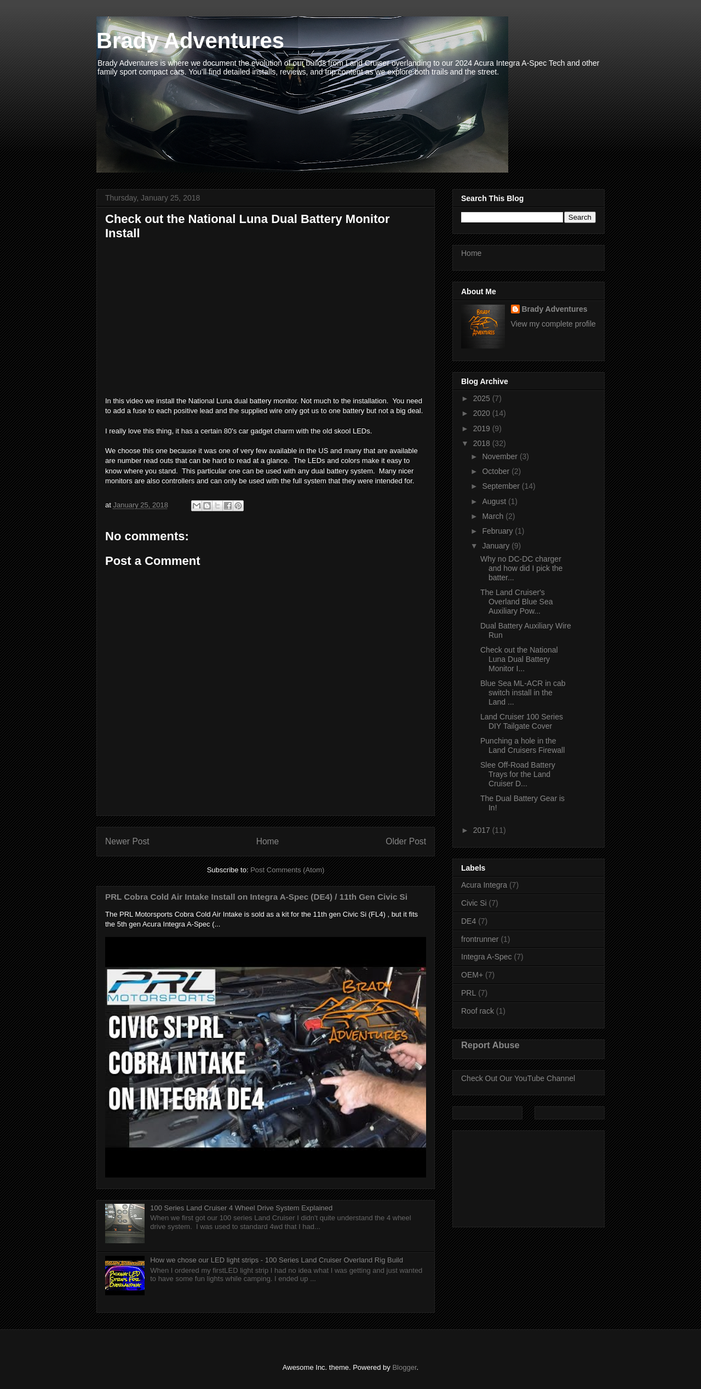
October (497, 471)
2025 (482, 398)
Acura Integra (484, 885)
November (500, 456)
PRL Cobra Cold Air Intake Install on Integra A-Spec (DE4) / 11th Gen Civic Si (256, 896)
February (498, 531)
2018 (482, 443)
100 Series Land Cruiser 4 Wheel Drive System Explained (241, 1208)
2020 (482, 413)
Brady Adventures (190, 40)
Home (267, 841)
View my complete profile (553, 323)
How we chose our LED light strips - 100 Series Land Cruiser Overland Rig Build (276, 1260)
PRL (468, 992)
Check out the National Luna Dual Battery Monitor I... (519, 659)
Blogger (404, 1367)
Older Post (406, 841)
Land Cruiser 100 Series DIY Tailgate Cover (521, 721)
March (493, 516)
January (497, 545)
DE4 (468, 921)
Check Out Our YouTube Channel (518, 1078)
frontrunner (479, 939)
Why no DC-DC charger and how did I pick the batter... (521, 568)
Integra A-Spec (486, 956)
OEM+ (472, 974)
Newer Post (127, 841)
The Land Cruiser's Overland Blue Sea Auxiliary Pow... (516, 601)
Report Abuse (490, 1045)
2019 (482, 428)
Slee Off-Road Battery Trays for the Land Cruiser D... (517, 774)
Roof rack (477, 1011)
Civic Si (474, 903)
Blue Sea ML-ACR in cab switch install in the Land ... (523, 692)
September (501, 486)
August (495, 501)
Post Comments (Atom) (287, 870)
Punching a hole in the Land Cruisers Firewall (522, 745)
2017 (482, 830)
